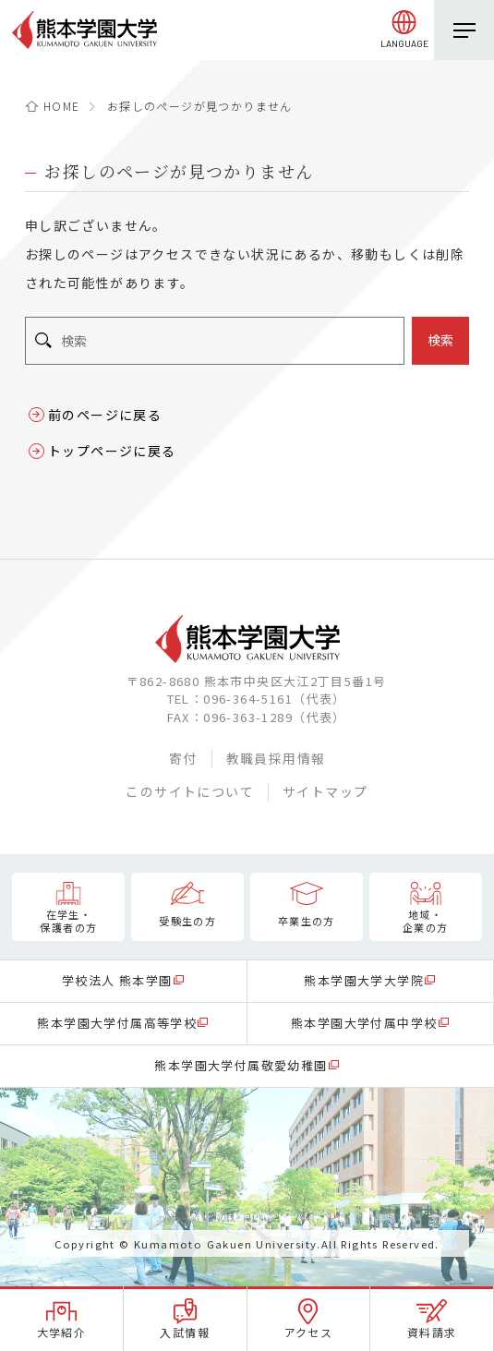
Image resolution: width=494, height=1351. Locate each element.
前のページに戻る (105, 414)
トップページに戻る (112, 450)
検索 (440, 340)
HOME (61, 106)
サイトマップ (325, 791)
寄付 (183, 758)
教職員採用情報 (276, 758)
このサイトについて (190, 791)
